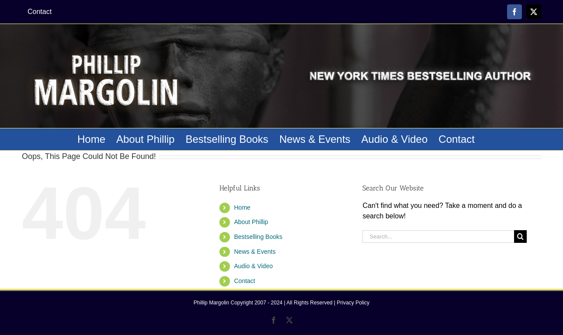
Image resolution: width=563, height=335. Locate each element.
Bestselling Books (258, 236)
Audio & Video (253, 265)
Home (242, 207)
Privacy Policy (353, 303)
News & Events (254, 251)
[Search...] (438, 236)
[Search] (520, 236)
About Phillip (251, 221)
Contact (244, 280)
